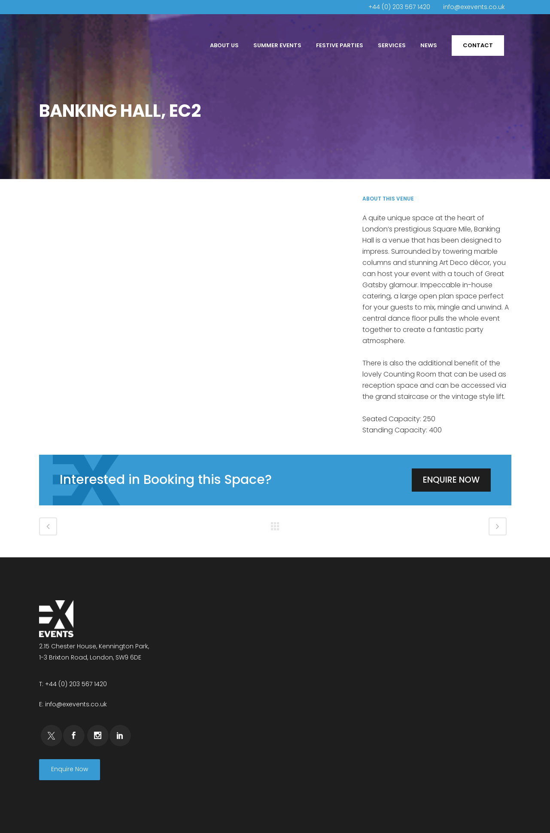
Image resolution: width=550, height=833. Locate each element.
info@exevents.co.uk (474, 7)
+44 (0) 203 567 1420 (399, 7)
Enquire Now (451, 480)
